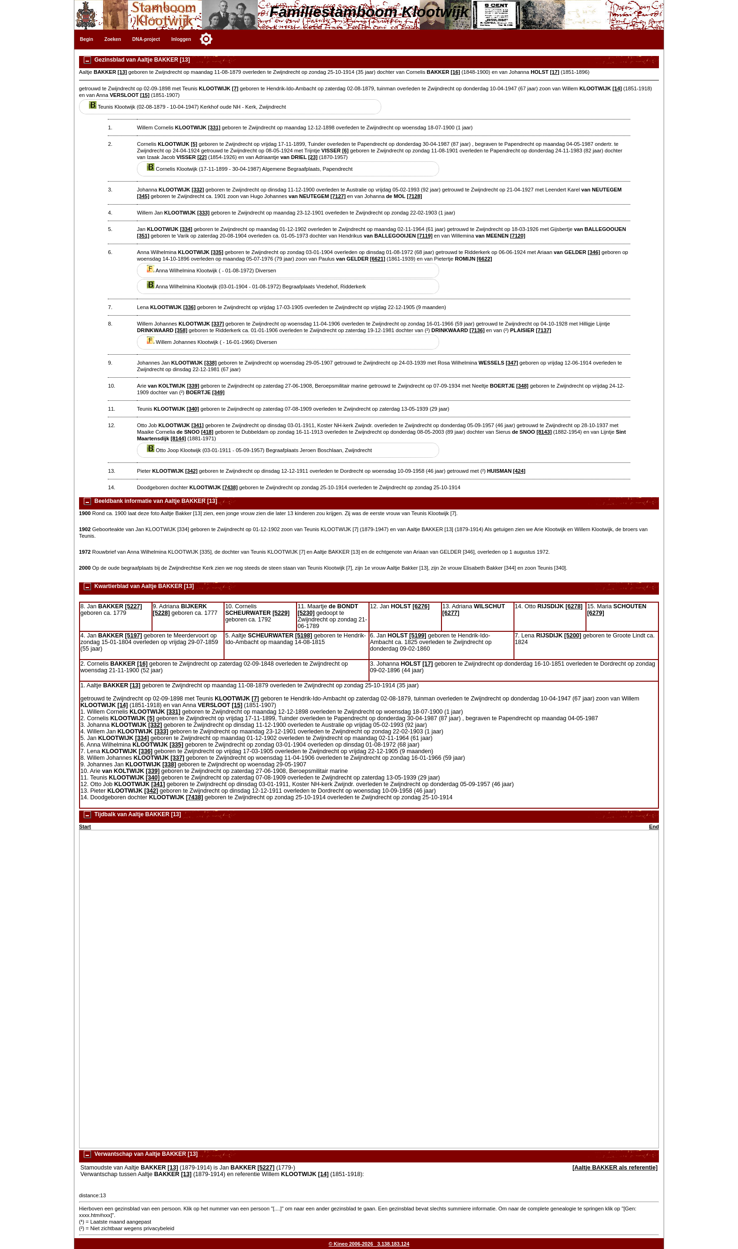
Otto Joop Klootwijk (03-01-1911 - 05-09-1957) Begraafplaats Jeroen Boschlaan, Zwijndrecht (259, 450)
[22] (202, 157)
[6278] (574, 606)
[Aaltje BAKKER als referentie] (615, 1167)
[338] (210, 363)
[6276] (421, 606)
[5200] (572, 635)
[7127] (337, 196)
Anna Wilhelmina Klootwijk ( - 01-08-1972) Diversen (211, 270)
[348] (522, 386)
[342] (191, 471)
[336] (189, 307)
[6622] (484, 259)
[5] (194, 144)
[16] (455, 72)
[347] (512, 363)
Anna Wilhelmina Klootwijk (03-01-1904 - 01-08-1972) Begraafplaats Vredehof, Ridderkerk (256, 286)
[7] (235, 88)
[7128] (414, 196)
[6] (345, 150)
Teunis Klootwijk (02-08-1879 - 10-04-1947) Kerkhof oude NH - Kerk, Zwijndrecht (187, 107)
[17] (554, 72)
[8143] (544, 432)
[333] (203, 212)
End (654, 826)
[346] (594, 252)
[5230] (305, 613)
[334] (186, 229)
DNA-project (146, 39)
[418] (207, 432)
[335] (217, 252)
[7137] (543, 330)
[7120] (517, 236)
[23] (313, 157)
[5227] (133, 606)
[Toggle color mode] (206, 39)
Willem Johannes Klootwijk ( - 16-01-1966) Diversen (212, 342)
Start (85, 826)
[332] (198, 189)
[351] (143, 236)
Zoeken (112, 39)
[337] (218, 323)
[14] (617, 88)
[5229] (281, 613)
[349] (218, 392)
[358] (181, 330)
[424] (519, 471)
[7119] (425, 236)
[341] (198, 425)
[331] (214, 127)
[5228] (161, 613)
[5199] (417, 635)
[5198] (303, 635)
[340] (193, 409)
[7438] (230, 487)
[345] (143, 196)
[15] (145, 95)
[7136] (476, 330)
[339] (193, 386)
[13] (122, 72)
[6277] (450, 613)
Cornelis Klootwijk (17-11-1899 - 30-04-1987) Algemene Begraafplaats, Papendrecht (250, 169)
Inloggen (181, 39)
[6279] (595, 613)
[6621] (377, 259)
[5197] (133, 635)
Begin (86, 39)
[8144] (178, 438)
